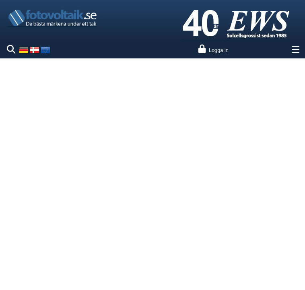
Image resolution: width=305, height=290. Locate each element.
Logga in (219, 50)
